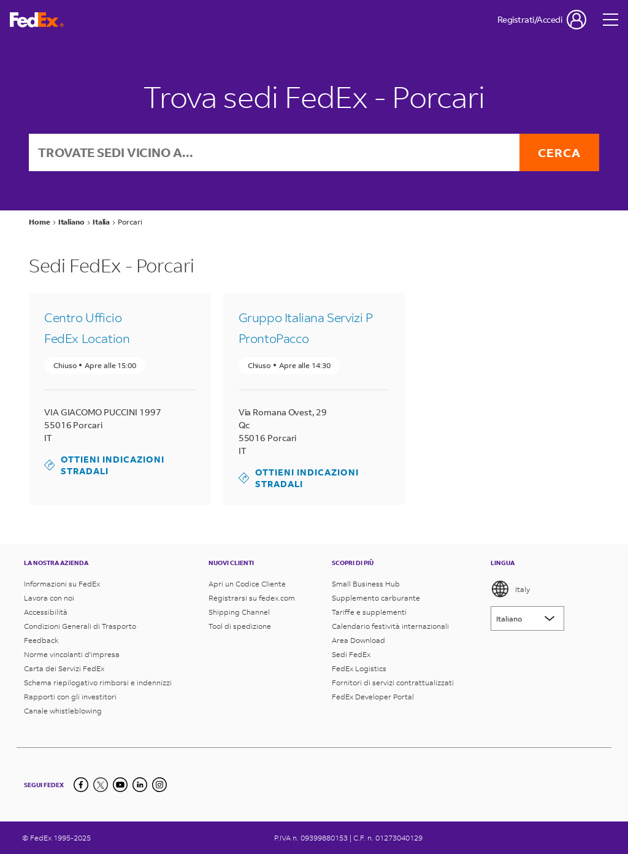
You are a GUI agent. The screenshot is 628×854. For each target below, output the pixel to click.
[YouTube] (120, 784)
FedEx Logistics (359, 668)
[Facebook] (81, 784)
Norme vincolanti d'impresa (72, 654)
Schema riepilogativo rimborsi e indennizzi (98, 682)
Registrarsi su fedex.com (252, 597)
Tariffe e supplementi (369, 612)
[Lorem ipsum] (527, 618)
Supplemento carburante (376, 597)
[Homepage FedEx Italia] (37, 20)
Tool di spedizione (240, 626)
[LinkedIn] (139, 784)
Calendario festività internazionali (390, 626)
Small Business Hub (366, 583)
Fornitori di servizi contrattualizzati (393, 682)
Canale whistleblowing (63, 710)
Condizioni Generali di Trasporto (80, 626)
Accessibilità (45, 612)
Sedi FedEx (351, 654)
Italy (510, 589)
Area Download (358, 640)
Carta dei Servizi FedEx (64, 668)
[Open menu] (611, 19)
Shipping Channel (239, 612)
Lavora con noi (49, 597)
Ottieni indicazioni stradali (104, 465)
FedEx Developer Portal (373, 696)
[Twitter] (100, 784)
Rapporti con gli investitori (70, 696)
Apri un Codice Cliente (247, 583)
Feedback (41, 640)
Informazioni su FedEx (62, 583)
